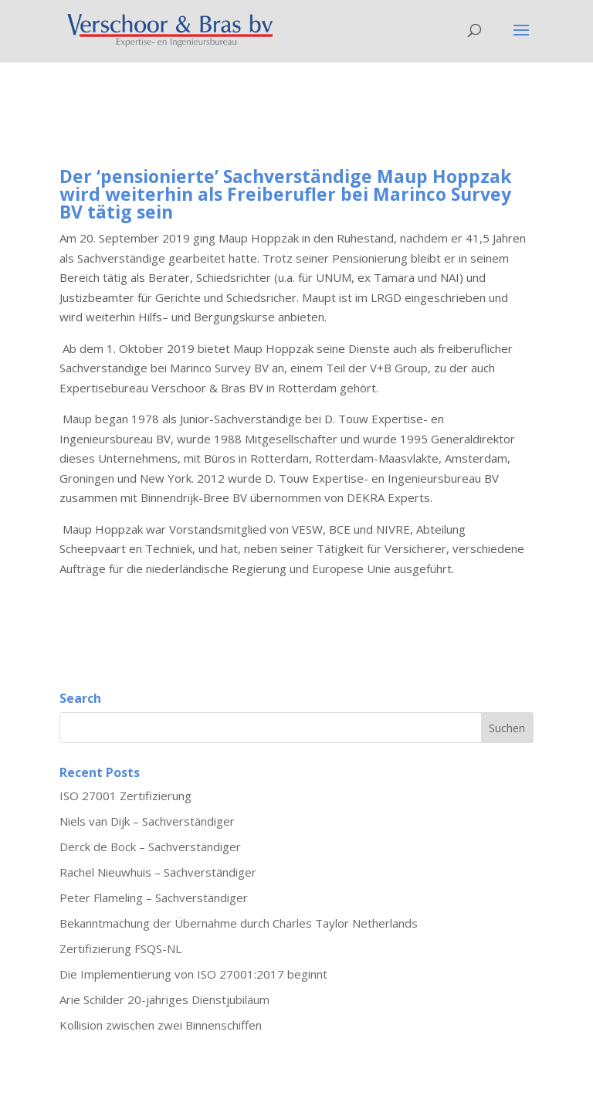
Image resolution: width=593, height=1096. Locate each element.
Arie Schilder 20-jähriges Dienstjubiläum (164, 999)
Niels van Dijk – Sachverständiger (147, 821)
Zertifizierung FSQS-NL (120, 948)
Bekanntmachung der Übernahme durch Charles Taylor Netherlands (238, 923)
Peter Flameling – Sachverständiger (153, 897)
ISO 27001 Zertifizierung (125, 795)
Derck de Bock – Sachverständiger (150, 846)
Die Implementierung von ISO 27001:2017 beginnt (193, 974)
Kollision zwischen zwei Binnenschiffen (160, 1025)
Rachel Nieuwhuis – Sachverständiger (157, 872)
